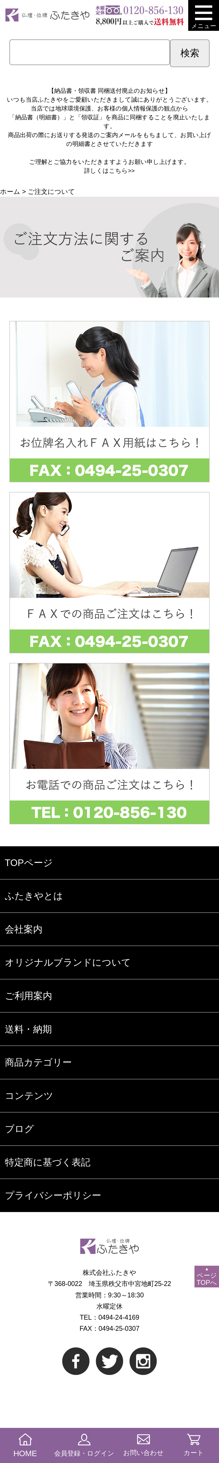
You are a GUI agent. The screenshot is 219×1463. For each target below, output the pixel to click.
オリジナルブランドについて (68, 962)
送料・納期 (28, 1029)
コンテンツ (29, 1095)
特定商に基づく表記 (47, 1162)
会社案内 (23, 929)
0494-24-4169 (118, 1317)
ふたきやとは (34, 896)
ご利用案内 (28, 995)
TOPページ (29, 862)
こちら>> (122, 170)
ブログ (19, 1129)
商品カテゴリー (38, 1062)
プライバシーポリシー (53, 1195)
